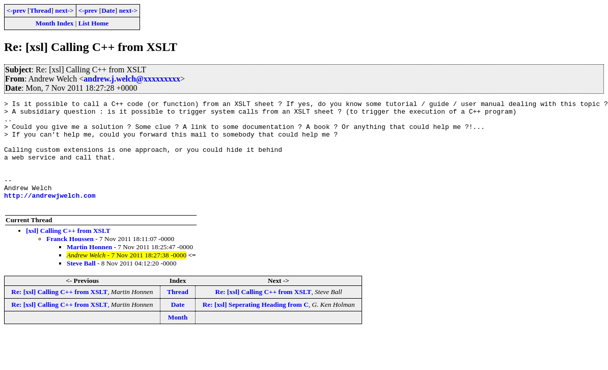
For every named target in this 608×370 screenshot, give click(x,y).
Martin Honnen (89, 268)
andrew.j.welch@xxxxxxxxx (132, 78)
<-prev (16, 10)
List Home (93, 23)
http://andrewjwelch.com (49, 215)
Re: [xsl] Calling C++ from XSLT (59, 313)
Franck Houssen (70, 260)
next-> (64, 10)
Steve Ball (81, 284)
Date (108, 10)
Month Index (54, 23)
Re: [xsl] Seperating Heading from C (256, 326)
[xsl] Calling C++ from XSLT (68, 252)
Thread (40, 10)
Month (178, 338)
